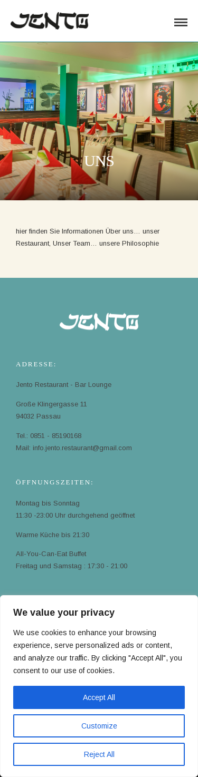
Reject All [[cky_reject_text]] (99, 754)
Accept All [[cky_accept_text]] (99, 697)
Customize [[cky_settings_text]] (99, 726)
